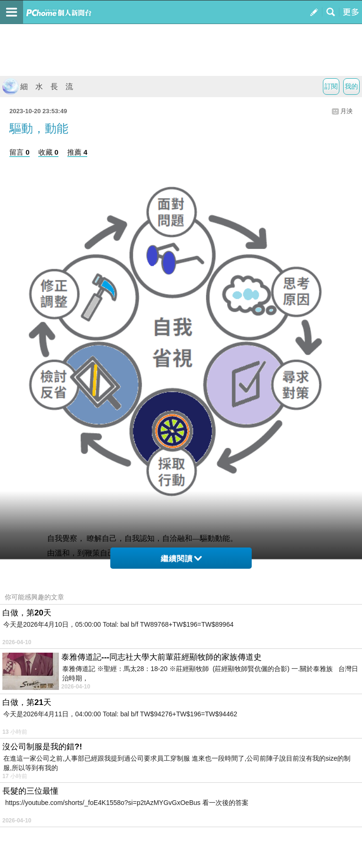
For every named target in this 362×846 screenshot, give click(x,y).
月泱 (346, 111)
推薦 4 (77, 152)
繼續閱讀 (181, 558)
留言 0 (19, 152)
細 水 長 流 (37, 86)
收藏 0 (48, 152)
